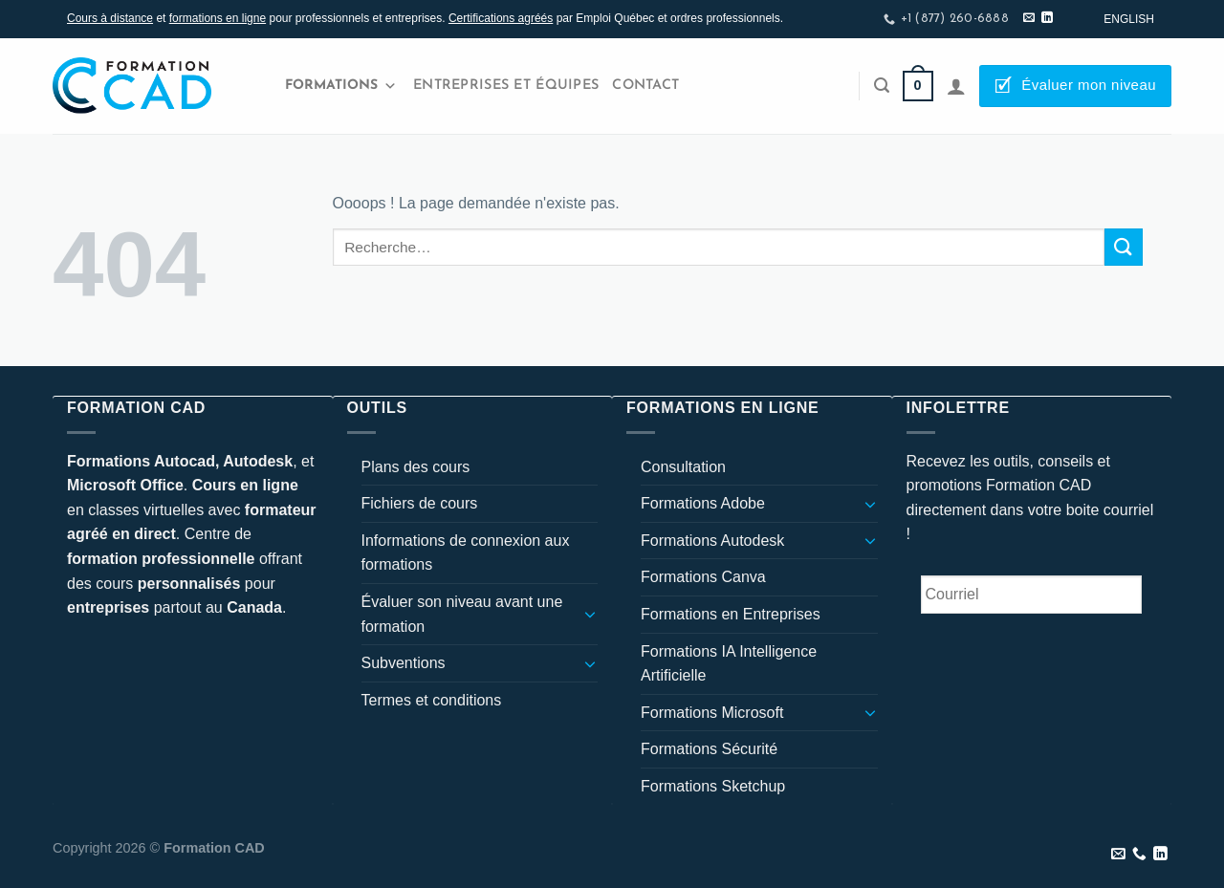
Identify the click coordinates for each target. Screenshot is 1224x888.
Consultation (683, 467)
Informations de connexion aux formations (465, 553)
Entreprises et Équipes (506, 85)
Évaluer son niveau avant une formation (462, 614)
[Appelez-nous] (1139, 854)
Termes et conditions (431, 700)
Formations (341, 86)
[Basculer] (590, 613)
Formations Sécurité (709, 749)
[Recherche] (881, 85)
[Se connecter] (956, 86)
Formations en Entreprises (730, 614)
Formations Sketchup (713, 786)
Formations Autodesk (712, 540)
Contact (645, 85)
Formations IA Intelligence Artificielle (729, 663)
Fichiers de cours (419, 503)
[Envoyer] (1123, 247)
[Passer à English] (1129, 19)
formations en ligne (217, 18)
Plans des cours (415, 467)
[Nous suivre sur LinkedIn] (1047, 18)
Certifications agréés (500, 18)
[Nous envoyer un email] (1029, 18)
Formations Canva (703, 577)
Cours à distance (110, 18)
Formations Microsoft (712, 712)
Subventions (403, 663)
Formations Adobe (703, 503)
